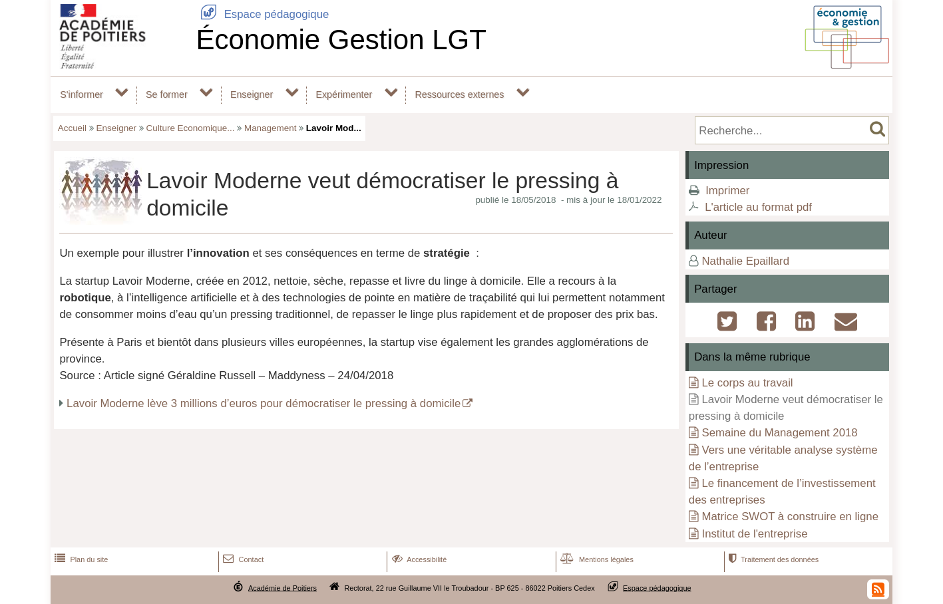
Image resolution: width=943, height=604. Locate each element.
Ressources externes (459, 94)
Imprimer (727, 190)
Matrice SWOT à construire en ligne (789, 516)
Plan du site (80, 559)
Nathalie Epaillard (745, 261)
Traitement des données (772, 559)
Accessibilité (418, 559)
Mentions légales (596, 559)
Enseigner (251, 94)
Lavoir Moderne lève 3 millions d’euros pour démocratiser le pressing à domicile (264, 403)
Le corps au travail (747, 383)
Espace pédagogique (262, 14)
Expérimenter (343, 94)
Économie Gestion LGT (341, 39)
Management (270, 128)
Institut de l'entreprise (754, 534)
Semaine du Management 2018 (779, 432)
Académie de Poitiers (282, 587)
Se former (167, 94)
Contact (242, 559)
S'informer (81, 94)
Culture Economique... (190, 128)
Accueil (72, 128)
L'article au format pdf (758, 207)
